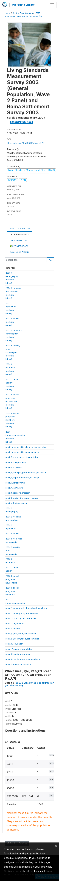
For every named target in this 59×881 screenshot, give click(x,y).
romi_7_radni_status (15, 487)
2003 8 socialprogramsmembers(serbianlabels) (12, 420)
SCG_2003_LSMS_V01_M (16, 16)
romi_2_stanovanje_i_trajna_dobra (22, 457)
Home (7, 13)
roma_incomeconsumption (18, 664)
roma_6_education (14, 643)
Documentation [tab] (18, 240)
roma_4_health (13, 628)
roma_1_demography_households (22, 613)
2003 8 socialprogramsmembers (12, 591)
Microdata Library (23, 4)
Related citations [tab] (19, 252)
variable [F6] (36, 16)
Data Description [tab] (19, 234)
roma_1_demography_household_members (26, 608)
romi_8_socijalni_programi (18, 493)
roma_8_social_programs (18, 654)
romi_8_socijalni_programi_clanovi (22, 498)
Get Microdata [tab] (19, 246)
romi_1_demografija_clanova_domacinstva (26, 447)
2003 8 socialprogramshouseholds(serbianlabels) (12, 401)
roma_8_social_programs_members (23, 659)
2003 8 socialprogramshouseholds (12, 579)
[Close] (56, 846)
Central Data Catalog (22, 13)
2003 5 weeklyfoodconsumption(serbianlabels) (13, 352)
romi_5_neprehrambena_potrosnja (22, 477)
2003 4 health (12, 533)
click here (46, 871)
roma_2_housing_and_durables (21, 618)
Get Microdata (21, 122)
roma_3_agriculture (15, 623)
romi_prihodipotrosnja (16, 503)
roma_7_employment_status (19, 649)
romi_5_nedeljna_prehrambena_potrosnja (26, 472)
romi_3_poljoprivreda (16, 462)
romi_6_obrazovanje (15, 482)
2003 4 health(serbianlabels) (12, 322)
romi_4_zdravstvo (14, 467)
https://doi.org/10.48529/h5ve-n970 (25, 143)
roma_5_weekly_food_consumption (22, 638)
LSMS (37, 13)
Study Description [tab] (20, 228)
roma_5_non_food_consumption (21, 633)
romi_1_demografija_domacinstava (22, 452)
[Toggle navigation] (52, 5)
